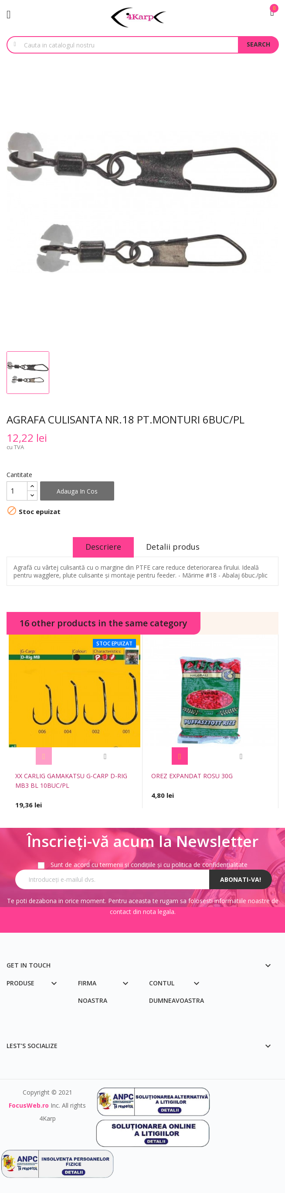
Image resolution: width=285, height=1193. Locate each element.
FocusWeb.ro (29, 1105)
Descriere (103, 546)
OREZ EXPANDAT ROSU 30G (192, 776)
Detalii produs (173, 546)
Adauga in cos (77, 491)
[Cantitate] (17, 491)
